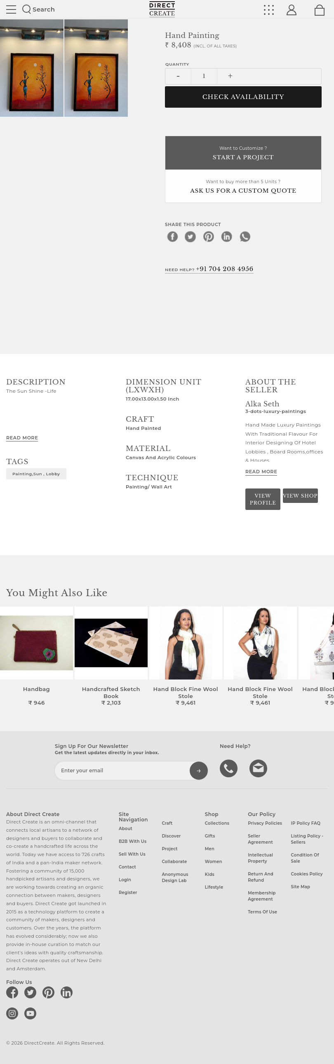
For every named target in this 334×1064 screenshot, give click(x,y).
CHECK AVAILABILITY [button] (243, 97)
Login (125, 879)
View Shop (300, 496)
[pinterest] (208, 236)
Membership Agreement (262, 896)
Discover (171, 836)
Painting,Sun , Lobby (36, 473)
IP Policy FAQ (306, 823)
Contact (127, 867)
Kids (209, 874)
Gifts (210, 836)
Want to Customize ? (243, 154)
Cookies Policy (307, 874)
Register (128, 892)
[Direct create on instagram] (13, 1013)
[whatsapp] (245, 236)
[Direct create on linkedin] (68, 992)
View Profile (263, 499)
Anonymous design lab (175, 877)
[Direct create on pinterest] (49, 992)
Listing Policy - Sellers (307, 839)
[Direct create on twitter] (31, 992)
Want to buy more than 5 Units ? (243, 187)
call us (230, 768)
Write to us (259, 768)
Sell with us (132, 854)
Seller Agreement (260, 839)
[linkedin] (226, 236)
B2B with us (132, 841)
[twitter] (190, 236)
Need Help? (209, 269)
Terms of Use (262, 912)
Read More (22, 438)
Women (213, 861)
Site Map (300, 886)
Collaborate (174, 861)
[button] (324, 656)
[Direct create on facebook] (13, 992)
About (125, 828)
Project (169, 849)
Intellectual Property (260, 858)
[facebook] (172, 236)
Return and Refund (260, 877)
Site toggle (11, 9)
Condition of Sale (305, 858)
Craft (167, 823)
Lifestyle (214, 887)
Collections (217, 823)
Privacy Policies (265, 823)
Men (209, 849)
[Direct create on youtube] (31, 1013)
